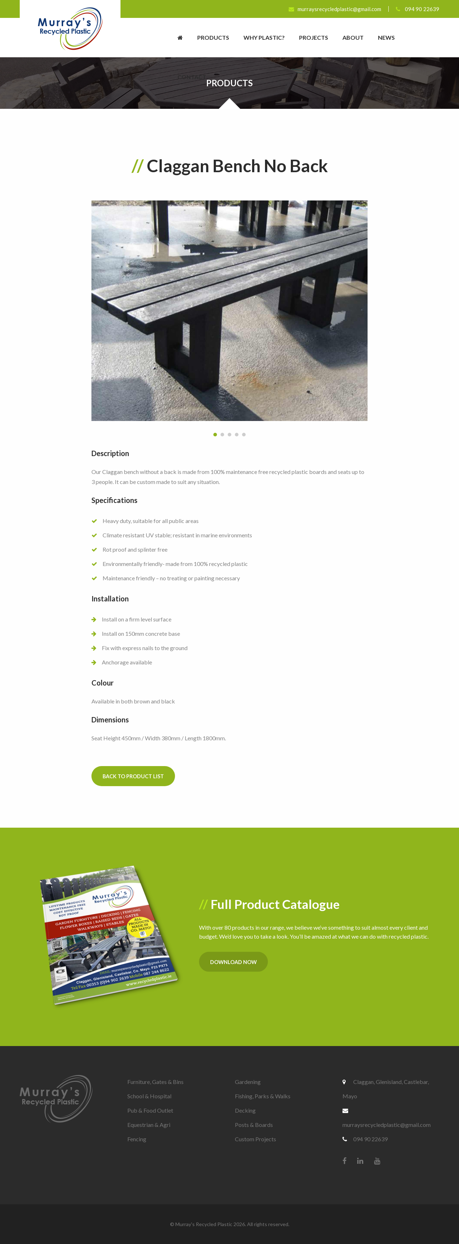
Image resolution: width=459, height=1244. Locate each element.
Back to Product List (133, 776)
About (353, 37)
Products (213, 37)
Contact (192, 76)
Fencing (136, 1139)
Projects (313, 37)
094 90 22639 (417, 9)
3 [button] (229, 434)
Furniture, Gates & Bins (155, 1081)
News (386, 37)
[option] (229, 310)
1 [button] (215, 434)
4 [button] (236, 434)
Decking (245, 1110)
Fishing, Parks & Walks (262, 1096)
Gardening (248, 1081)
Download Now (233, 962)
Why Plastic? (264, 37)
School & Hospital (149, 1096)
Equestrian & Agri (148, 1124)
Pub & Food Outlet (150, 1110)
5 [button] (244, 434)
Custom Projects (255, 1139)
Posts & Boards (254, 1124)
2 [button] (222, 434)
